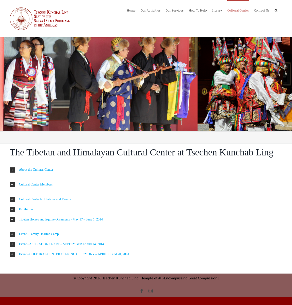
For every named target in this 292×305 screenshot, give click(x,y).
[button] (276, 10)
